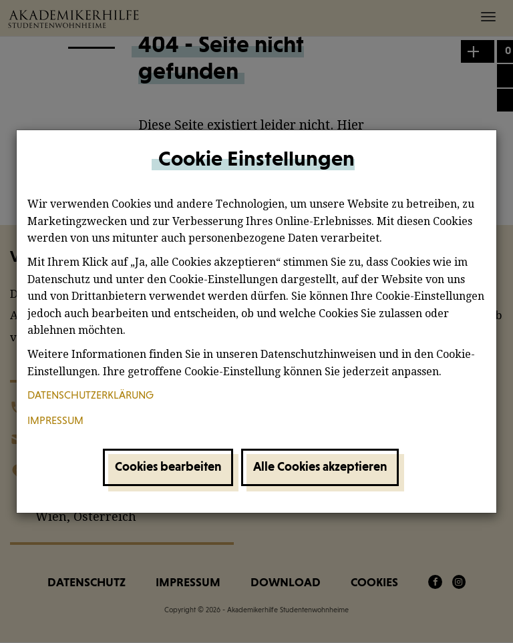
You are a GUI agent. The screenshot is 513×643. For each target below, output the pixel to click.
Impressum (55, 421)
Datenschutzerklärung (90, 396)
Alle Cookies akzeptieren (320, 467)
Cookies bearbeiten (168, 467)
